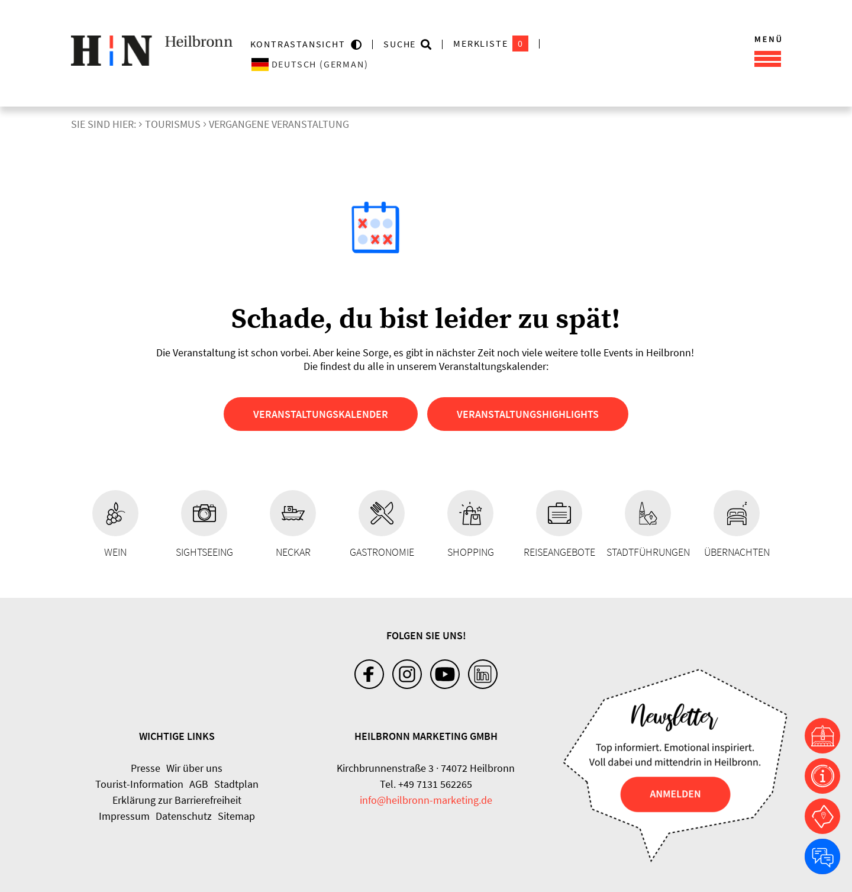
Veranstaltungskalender (320, 414)
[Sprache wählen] (356, 64)
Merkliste (490, 43)
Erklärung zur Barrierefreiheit (176, 800)
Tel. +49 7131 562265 (426, 784)
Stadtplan (236, 784)
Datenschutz (184, 816)
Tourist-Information (139, 784)
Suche (399, 44)
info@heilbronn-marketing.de (426, 800)
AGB (198, 784)
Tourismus (173, 124)
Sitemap (236, 816)
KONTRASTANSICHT (300, 44)
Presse (145, 768)
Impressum (124, 816)
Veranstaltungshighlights (528, 414)
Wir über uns (194, 768)
